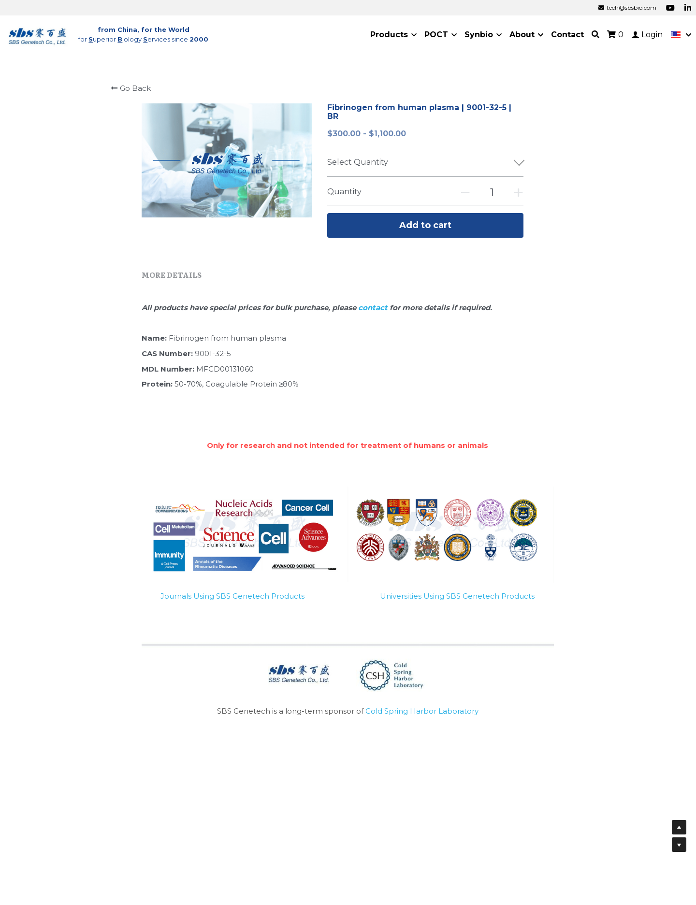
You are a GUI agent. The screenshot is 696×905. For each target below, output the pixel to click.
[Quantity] (492, 192)
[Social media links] (670, 8)
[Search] (595, 34)
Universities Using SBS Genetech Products (457, 596)
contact (374, 307)
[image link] (38, 34)
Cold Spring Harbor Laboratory (421, 711)
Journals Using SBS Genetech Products (232, 596)
